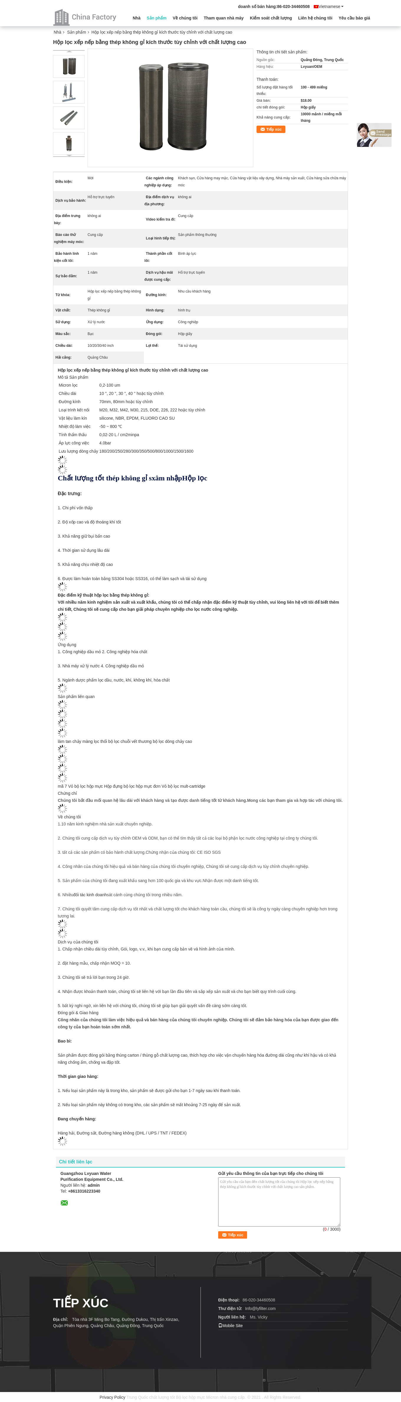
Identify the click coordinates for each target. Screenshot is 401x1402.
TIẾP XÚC (81, 1303)
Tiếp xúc (274, 129)
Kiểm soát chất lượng (271, 18)
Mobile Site (230, 1325)
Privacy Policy (112, 1397)
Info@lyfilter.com (260, 1308)
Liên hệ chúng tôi (315, 18)
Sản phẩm (156, 18)
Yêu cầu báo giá (354, 18)
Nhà (136, 18)
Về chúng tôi (185, 18)
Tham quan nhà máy (224, 18)
